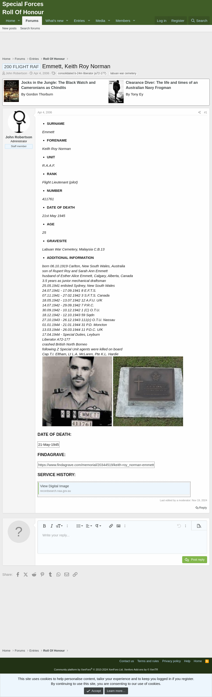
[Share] (199, 112)
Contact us (126, 661)
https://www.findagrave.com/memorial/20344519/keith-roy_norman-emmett (96, 465)
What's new (54, 21)
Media (100, 21)
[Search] (199, 20)
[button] (19, 20)
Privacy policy (171, 661)
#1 (205, 112)
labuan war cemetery (123, 73)
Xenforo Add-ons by (141, 669)
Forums (32, 21)
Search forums (30, 28)
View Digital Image (54, 486)
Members (123, 21)
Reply (203, 507)
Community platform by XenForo (88, 669)
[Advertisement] (106, 44)
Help (187, 661)
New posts (9, 28)
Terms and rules (148, 661)
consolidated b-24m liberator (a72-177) (82, 73)
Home (10, 21)
